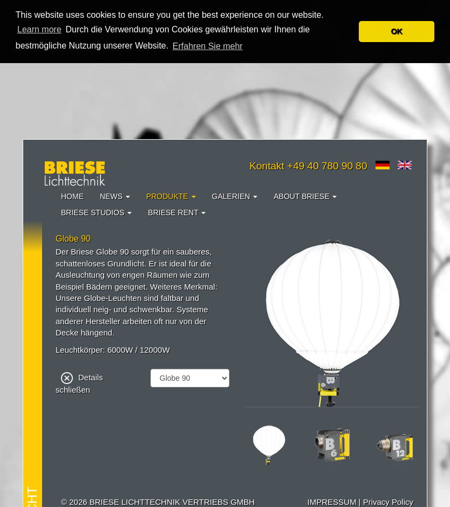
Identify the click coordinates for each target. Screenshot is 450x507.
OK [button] (397, 31)
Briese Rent (177, 212)
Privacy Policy (388, 501)
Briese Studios (96, 212)
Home (72, 195)
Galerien (235, 195)
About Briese (305, 195)
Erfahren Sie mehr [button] (208, 46)
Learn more (39, 29)
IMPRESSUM (332, 501)
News (115, 195)
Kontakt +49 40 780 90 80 (308, 165)
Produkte (171, 195)
